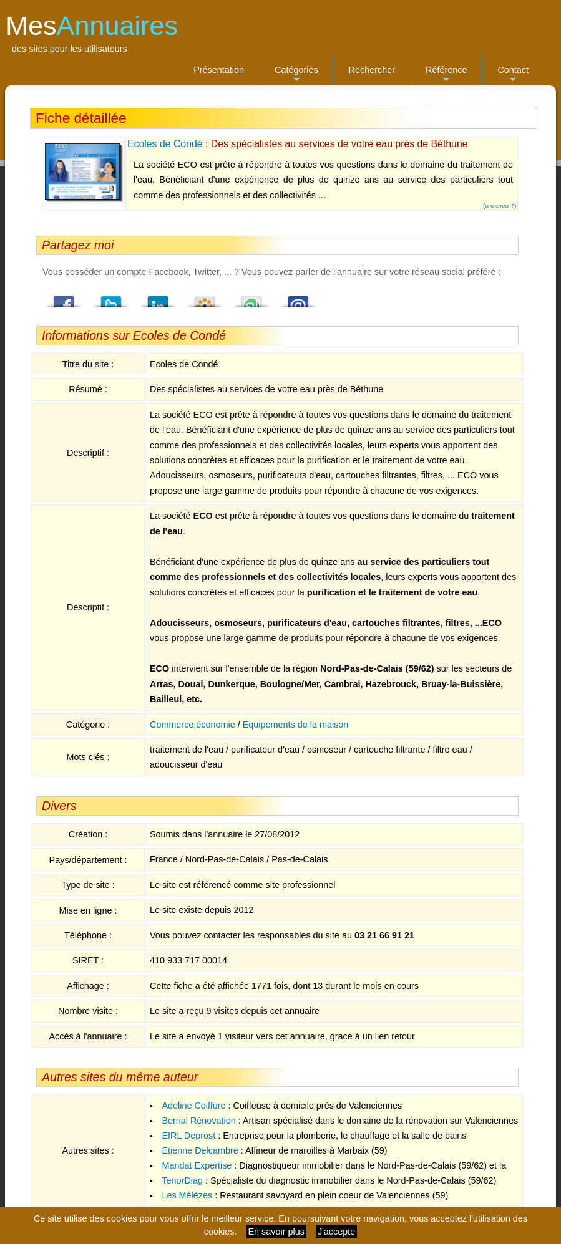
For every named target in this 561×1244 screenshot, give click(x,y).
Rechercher (372, 70)
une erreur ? (499, 206)
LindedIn (158, 298)
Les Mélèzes (187, 1195)
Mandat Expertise (197, 1165)
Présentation (218, 70)
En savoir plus (276, 1232)
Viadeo (205, 298)
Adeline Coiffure (193, 1106)
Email (298, 298)
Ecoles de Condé (165, 143)
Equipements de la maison (296, 725)
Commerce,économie (192, 725)
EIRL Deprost (188, 1135)
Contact (513, 75)
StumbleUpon (251, 298)
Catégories (296, 75)
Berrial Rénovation (198, 1121)
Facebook (64, 298)
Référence (446, 75)
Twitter (111, 298)
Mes (92, 26)
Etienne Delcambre (200, 1150)
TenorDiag (182, 1180)
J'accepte (336, 1232)
